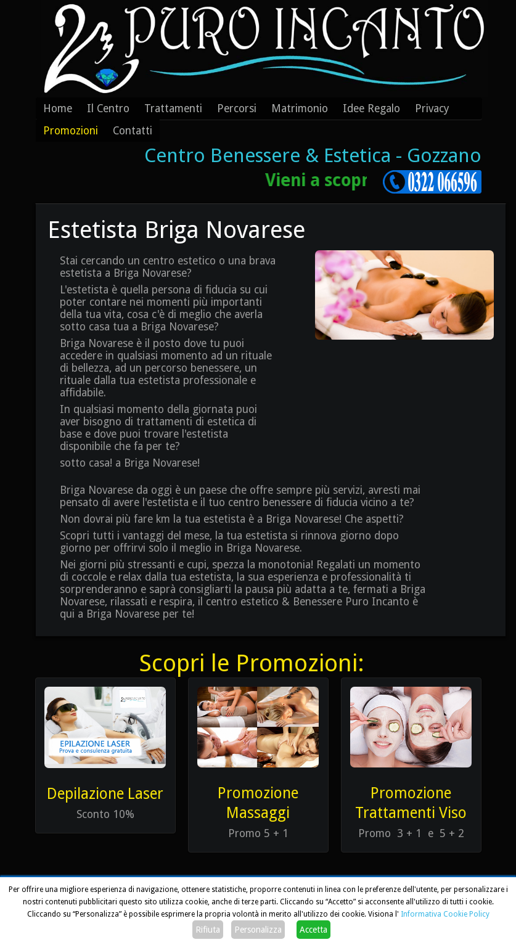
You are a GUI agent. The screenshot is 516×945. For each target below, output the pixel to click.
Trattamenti (173, 108)
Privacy (432, 108)
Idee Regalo (371, 108)
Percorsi (236, 108)
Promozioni (70, 131)
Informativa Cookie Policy (445, 914)
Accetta (313, 930)
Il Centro (108, 108)
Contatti (132, 131)
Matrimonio (299, 108)
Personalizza (258, 930)
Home (57, 108)
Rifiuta (207, 930)
